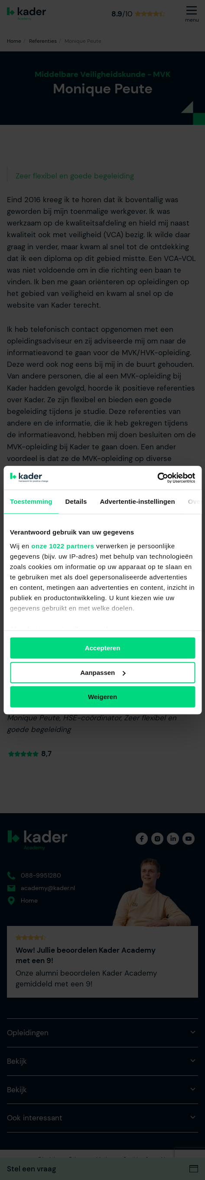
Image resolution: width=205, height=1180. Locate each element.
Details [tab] (76, 501)
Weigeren (102, 696)
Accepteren (102, 648)
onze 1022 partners (62, 546)
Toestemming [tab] (31, 501)
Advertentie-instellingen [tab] (137, 501)
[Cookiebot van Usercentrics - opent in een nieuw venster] (157, 477)
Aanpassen (102, 672)
